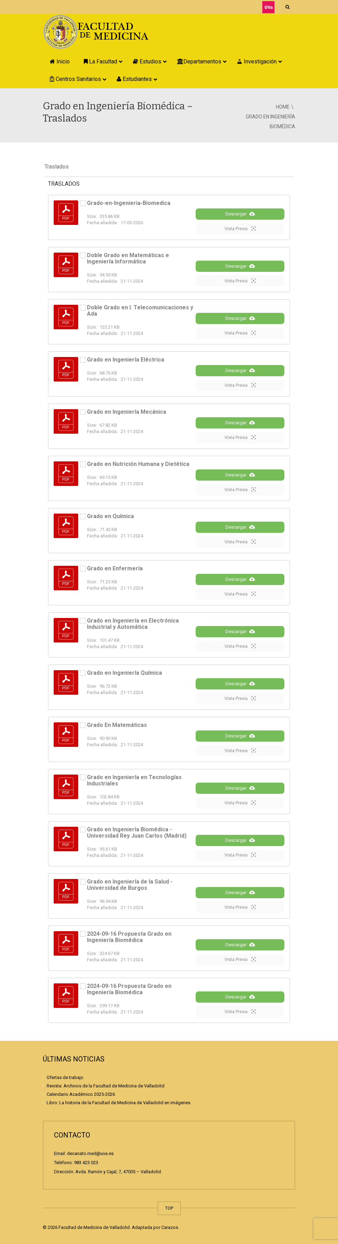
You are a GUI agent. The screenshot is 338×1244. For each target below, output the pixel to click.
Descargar (240, 214)
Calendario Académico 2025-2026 (81, 1094)
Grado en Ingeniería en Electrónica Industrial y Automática (133, 623)
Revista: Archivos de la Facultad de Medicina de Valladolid (105, 1085)
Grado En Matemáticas (117, 725)
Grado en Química (110, 516)
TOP (169, 1208)
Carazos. (170, 1227)
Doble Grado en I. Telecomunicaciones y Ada (140, 310)
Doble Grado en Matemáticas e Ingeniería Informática (128, 258)
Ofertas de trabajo (65, 1077)
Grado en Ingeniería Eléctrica (125, 359)
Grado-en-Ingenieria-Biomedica (128, 203)
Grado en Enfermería (115, 568)
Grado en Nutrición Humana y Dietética (138, 464)
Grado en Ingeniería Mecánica (126, 411)
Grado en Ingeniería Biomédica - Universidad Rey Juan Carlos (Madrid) (137, 832)
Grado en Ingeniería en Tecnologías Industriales (134, 780)
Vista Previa (240, 228)
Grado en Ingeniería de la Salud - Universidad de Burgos (130, 884)
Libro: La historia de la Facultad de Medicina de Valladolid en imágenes (118, 1102)
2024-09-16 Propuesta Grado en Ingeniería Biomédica (129, 936)
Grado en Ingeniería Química (124, 672)
